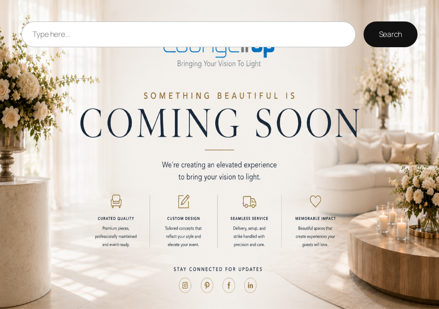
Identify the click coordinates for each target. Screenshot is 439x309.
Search (390, 34)
